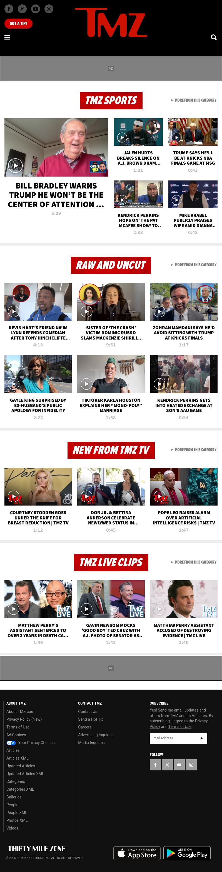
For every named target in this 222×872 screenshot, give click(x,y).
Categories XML (20, 789)
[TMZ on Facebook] (8, 8)
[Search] (214, 37)
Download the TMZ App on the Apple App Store (137, 853)
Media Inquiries (91, 742)
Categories (15, 781)
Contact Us (87, 711)
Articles (13, 750)
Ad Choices (16, 735)
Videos (12, 828)
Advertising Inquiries (95, 735)
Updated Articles (20, 766)
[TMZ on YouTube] (179, 764)
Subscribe (201, 738)
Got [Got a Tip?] (18, 23)
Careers (84, 727)
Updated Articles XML (25, 774)
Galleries (13, 797)
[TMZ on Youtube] (35, 8)
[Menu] (8, 37)
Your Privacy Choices (30, 742)
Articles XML (17, 758)
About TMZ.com (20, 711)
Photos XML (17, 820)
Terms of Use (17, 727)
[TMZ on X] (22, 8)
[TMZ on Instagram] (48, 8)
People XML (16, 812)
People (12, 805)
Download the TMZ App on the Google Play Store (187, 853)
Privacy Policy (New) (24, 719)
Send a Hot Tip (90, 719)
